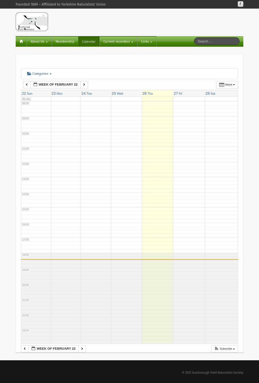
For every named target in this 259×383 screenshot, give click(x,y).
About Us (39, 41)
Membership (65, 41)
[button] (224, 348)
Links (146, 41)
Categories (39, 73)
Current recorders (118, 41)
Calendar (89, 41)
